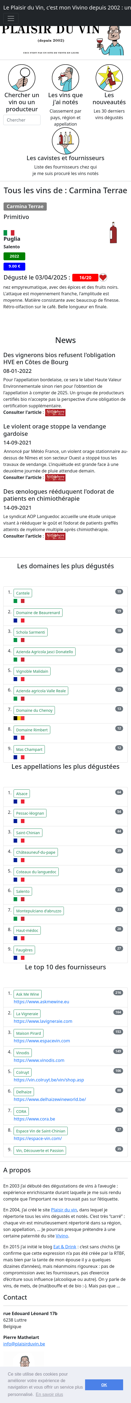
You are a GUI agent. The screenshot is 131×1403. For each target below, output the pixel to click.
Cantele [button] (23, 593)
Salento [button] (22, 891)
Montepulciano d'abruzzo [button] (38, 910)
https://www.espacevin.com (42, 1041)
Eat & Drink (64, 1247)
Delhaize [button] (23, 1091)
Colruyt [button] (22, 1072)
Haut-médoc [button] (27, 930)
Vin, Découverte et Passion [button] (39, 1150)
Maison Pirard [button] (28, 1033)
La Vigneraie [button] (27, 1013)
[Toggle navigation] (10, 18)
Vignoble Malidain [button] (32, 671)
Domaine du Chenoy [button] (34, 710)
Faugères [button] (24, 950)
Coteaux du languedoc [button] (36, 871)
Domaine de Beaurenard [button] (38, 612)
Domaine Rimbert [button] (32, 729)
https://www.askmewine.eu (41, 1002)
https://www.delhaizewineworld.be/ (50, 1099)
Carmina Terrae (25, 206)
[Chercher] (21, 120)
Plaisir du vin (64, 1210)
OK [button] (104, 1385)
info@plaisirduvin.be (24, 1344)
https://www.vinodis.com (39, 1060)
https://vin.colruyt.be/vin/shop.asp (49, 1080)
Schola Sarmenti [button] (30, 632)
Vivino (62, 1236)
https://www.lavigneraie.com (43, 1021)
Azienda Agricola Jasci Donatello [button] (44, 651)
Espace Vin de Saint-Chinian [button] (40, 1131)
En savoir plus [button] (49, 1394)
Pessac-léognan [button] (30, 813)
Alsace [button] (21, 793)
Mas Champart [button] (29, 749)
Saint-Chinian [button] (28, 832)
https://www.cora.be (34, 1119)
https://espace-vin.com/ (38, 1138)
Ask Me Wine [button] (27, 994)
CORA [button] (21, 1111)
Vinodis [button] (22, 1052)
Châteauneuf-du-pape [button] (35, 852)
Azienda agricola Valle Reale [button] (41, 690)
